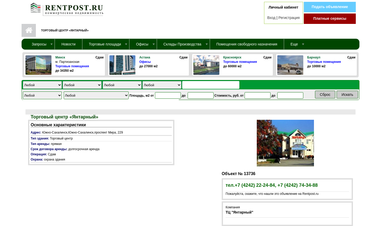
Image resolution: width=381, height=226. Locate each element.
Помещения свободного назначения (246, 44)
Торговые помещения (72, 66)
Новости (68, 44)
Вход (271, 18)
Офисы (145, 62)
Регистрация (289, 18)
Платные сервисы (329, 18)
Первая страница (29, 30)
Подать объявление (330, 7)
